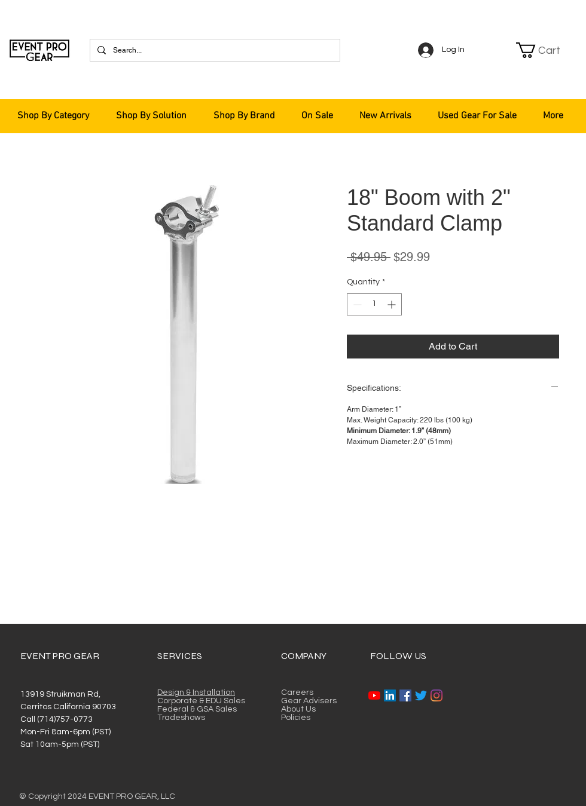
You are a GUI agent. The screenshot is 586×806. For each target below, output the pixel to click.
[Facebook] (405, 695)
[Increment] (392, 304)
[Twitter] (421, 695)
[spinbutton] (374, 304)
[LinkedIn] (390, 695)
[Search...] (214, 50)
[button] (545, 50)
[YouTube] (374, 695)
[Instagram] (436, 695)
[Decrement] (356, 304)
